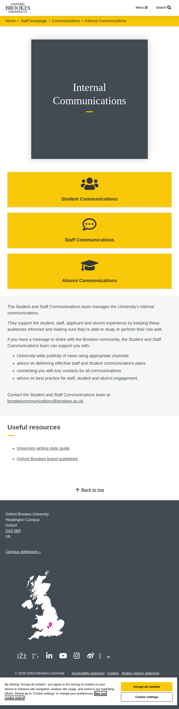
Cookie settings (146, 697)
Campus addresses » (23, 552)
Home (11, 21)
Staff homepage (34, 21)
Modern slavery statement (140, 673)
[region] (88, 693)
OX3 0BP (13, 531)
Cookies (113, 673)
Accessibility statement (88, 673)
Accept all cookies (146, 686)
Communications (66, 21)
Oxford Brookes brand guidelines (47, 459)
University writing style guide (43, 448)
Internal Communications (105, 21)
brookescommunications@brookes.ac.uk (45, 401)
